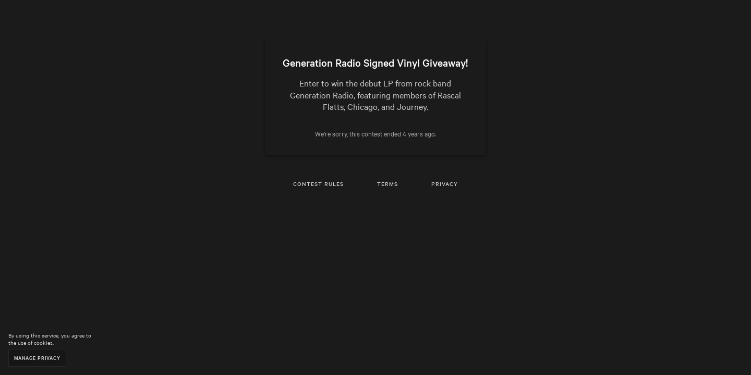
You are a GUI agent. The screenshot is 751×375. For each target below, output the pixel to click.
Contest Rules (318, 184)
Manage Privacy (37, 357)
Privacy (444, 184)
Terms (387, 184)
